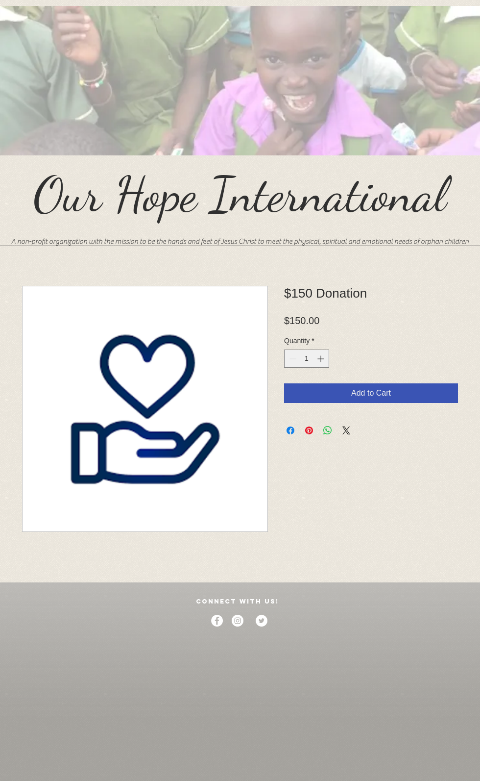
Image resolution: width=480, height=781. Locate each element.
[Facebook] (217, 621)
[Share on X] (346, 430)
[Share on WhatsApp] (328, 430)
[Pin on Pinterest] (309, 430)
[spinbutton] (306, 358)
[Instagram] (237, 621)
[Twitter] (261, 621)
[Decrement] (292, 358)
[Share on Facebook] (290, 430)
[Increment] (321, 358)
